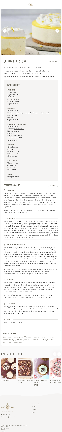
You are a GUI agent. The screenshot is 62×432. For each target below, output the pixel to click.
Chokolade (28, 337)
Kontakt (34, 407)
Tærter (44, 339)
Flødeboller (36, 337)
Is (14, 339)
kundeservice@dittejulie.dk (8, 417)
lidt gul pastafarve (13, 156)
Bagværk (16, 337)
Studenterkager (36, 339)
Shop (33, 412)
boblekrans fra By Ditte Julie (46, 235)
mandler (13, 92)
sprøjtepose (22, 271)
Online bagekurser (18, 342)
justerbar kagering (34, 195)
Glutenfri (52, 337)
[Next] (57, 31)
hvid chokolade (19, 129)
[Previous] (5, 31)
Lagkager (19, 339)
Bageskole (51, 339)
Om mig (34, 409)
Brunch (22, 337)
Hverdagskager (7, 339)
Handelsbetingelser (37, 404)
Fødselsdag (44, 337)
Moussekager (27, 339)
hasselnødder (14, 95)
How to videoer (7, 342)
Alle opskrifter (7, 337)
